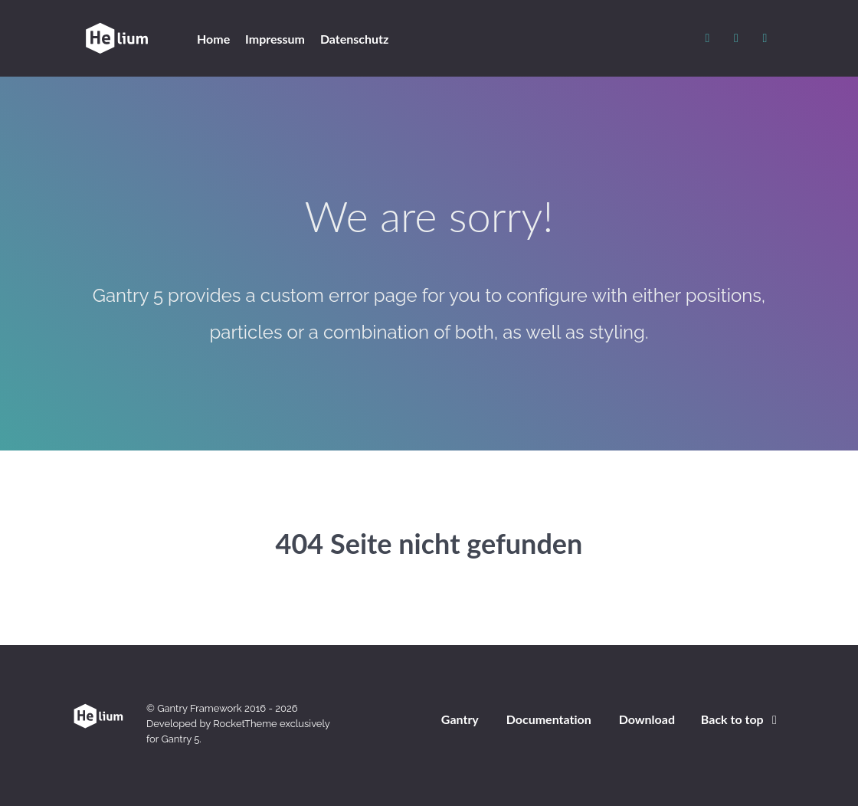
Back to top (741, 719)
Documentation (548, 719)
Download (647, 719)
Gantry (460, 719)
